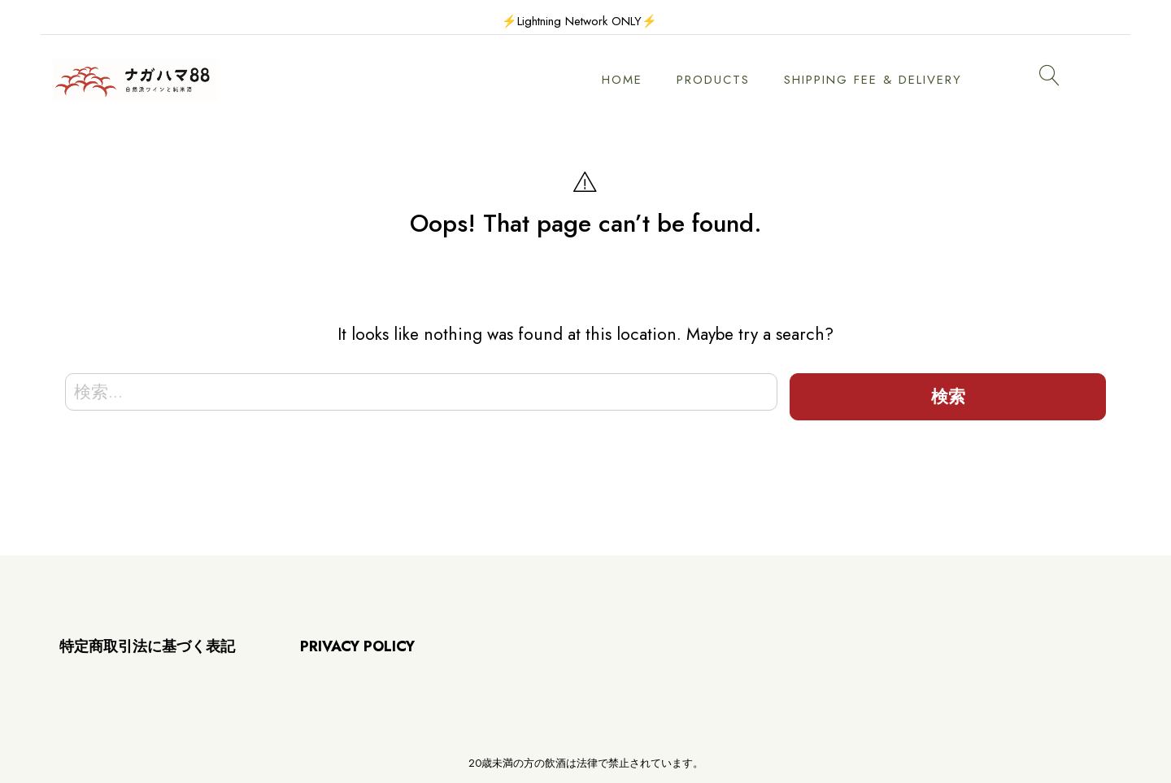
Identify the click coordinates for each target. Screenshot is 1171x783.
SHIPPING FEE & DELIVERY (873, 80)
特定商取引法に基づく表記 (147, 646)
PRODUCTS (713, 80)
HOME (622, 80)
